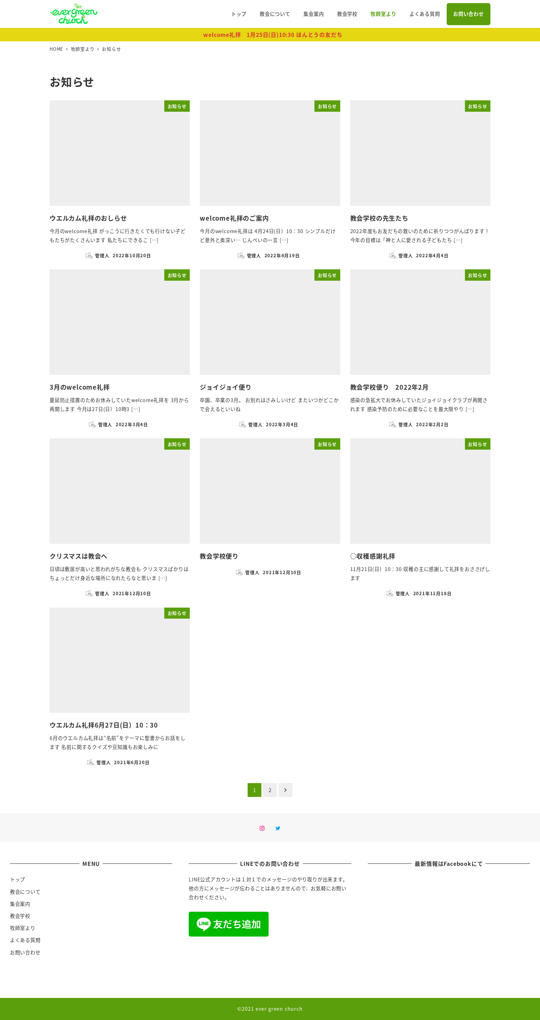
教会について (25, 891)
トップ (17, 879)
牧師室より (22, 927)
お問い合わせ (25, 952)
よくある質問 (25, 940)
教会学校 (20, 915)
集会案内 (20, 903)
